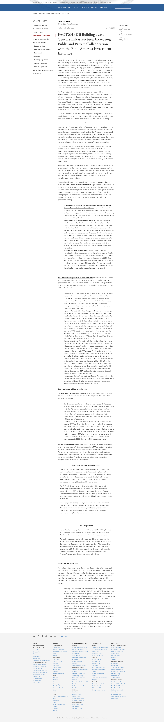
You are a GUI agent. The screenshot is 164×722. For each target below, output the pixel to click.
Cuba (54, 653)
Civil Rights (56, 659)
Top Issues (56, 657)
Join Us (94, 657)
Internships (95, 665)
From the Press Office (40, 662)
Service (55, 692)
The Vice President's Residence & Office (117, 668)
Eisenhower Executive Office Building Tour (118, 650)
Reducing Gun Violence (60, 688)
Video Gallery (37, 656)
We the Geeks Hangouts (99, 649)
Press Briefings (38, 32)
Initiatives (75, 690)
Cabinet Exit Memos (59, 649)
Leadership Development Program (99, 679)
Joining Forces (76, 694)
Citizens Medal (96, 688)
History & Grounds (117, 661)
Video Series (115, 653)
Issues (75, 7)
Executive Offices (78, 667)
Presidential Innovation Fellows (99, 671)
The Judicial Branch (117, 686)
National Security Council (79, 686)
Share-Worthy (37, 652)
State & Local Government (119, 696)
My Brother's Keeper (78, 698)
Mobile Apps (95, 651)
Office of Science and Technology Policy (78, 675)
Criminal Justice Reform (60, 651)
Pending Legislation (41, 60)
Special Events (77, 702)
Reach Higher (76, 696)
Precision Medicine (78, 700)
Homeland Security (58, 686)
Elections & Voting (116, 694)
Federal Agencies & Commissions (117, 691)
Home (35, 14)
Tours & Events (96, 659)
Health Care (56, 669)
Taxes (54, 698)
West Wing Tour (116, 647)
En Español (60, 718)
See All (55, 655)
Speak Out (95, 682)
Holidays (114, 657)
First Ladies (114, 665)
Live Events (36, 658)
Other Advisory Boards (79, 665)
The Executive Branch (118, 682)
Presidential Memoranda (42, 49)
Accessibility (70, 718)
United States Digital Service (98, 675)
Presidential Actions (39, 42)
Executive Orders (40, 46)
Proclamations (39, 53)
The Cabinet (76, 655)
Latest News (37, 650)
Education (56, 665)
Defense (55, 678)
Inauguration (76, 706)
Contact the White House (99, 686)
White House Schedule (41, 39)
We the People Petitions (99, 684)
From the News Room (40, 648)
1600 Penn (104, 7)
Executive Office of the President (79, 658)
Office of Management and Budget (80, 671)
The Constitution (116, 688)
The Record (56, 647)
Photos (35, 654)
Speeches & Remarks (40, 29)
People (74, 645)
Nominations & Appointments (43, 70)
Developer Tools (96, 653)
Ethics (54, 682)
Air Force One (115, 678)
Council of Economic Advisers (78, 679)
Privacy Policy (95, 718)
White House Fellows (98, 667)
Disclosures (37, 73)
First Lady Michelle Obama (80, 651)
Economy (55, 663)
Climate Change (57, 661)
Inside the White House (118, 645)
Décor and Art (115, 655)
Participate (96, 643)
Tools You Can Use (97, 655)
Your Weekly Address (40, 25)
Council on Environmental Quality (80, 683)
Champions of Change (98, 690)
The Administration (89, 7)
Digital (94, 645)
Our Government (116, 680)
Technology (56, 700)
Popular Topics (57, 645)
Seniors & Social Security (60, 696)
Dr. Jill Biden (76, 653)
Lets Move (75, 692)
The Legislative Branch (118, 684)
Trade (54, 702)
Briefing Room (64, 7)
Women (55, 710)
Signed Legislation (40, 63)
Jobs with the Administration (96, 662)
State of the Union (77, 704)
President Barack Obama (79, 647)
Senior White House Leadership (78, 662)
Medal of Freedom (77, 708)
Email (126, 38)
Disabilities (56, 680)
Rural (54, 690)
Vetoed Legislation (40, 67)
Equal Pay (56, 684)
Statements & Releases (60, 14)
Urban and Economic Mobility (59, 705)
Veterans (55, 708)
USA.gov (104, 718)
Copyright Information (82, 718)
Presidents (114, 663)
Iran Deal (55, 671)
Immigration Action (58, 673)
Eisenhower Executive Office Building (118, 672)
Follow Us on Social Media (100, 647)
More (54, 675)
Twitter (126, 29)
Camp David (115, 675)
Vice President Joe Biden (79, 649)
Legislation (36, 56)
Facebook (126, 33)
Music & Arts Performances (41, 660)
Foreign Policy (57, 667)
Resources (114, 698)
